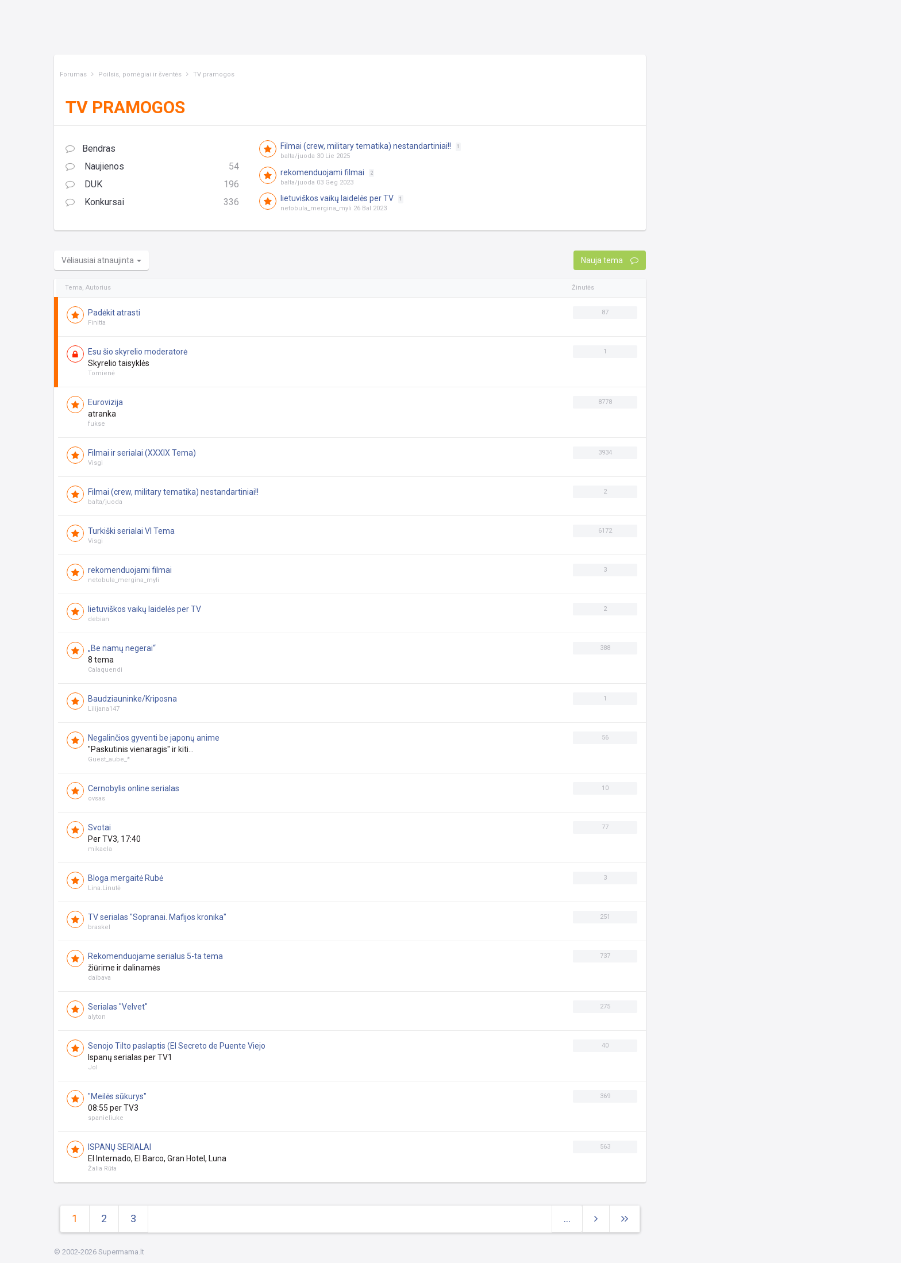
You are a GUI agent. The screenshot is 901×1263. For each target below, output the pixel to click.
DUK (152, 184)
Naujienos (152, 167)
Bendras (90, 148)
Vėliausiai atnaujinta (101, 260)
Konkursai (152, 202)
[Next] (624, 1219)
